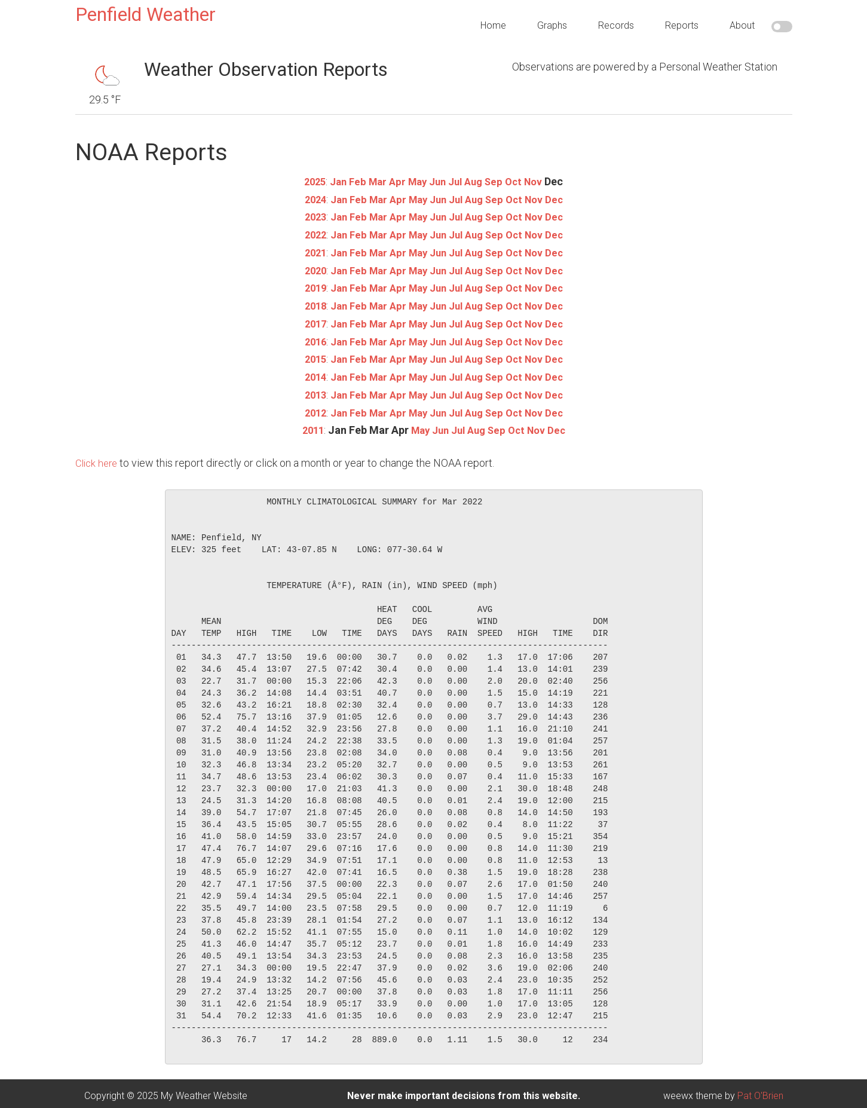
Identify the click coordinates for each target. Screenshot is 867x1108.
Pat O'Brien (760, 1091)
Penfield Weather (145, 14)
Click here (98, 458)
